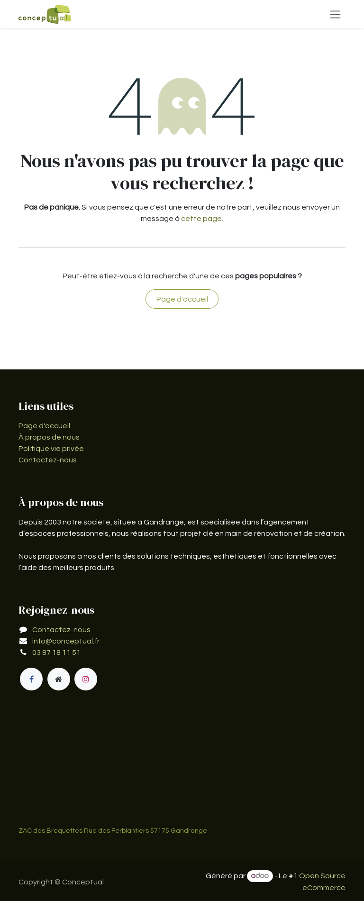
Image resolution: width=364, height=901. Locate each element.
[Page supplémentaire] (58, 679)
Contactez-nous (47, 460)
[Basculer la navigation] (335, 14)
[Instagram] (85, 679)
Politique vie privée (51, 448)
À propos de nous (49, 437)
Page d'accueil (182, 299)
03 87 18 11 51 (56, 652)
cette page (201, 218)
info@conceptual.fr (66, 641)
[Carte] (182, 768)
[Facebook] (31, 679)
